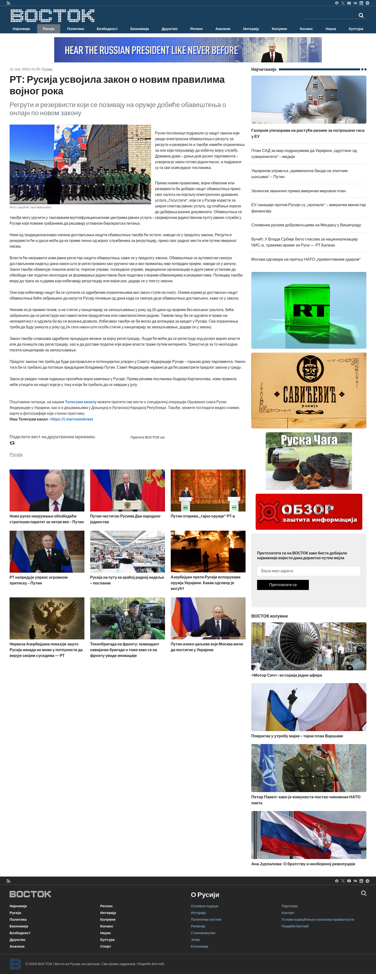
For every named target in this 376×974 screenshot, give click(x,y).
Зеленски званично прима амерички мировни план (298, 191)
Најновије (21, 29)
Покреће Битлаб (295, 926)
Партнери (290, 906)
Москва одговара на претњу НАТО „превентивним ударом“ (306, 259)
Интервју (251, 29)
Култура (356, 29)
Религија (198, 926)
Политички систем (206, 919)
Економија (139, 29)
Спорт (105, 946)
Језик (195, 940)
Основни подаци (204, 906)
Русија (48, 29)
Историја (198, 913)
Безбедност (107, 29)
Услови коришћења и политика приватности (318, 919)
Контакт (288, 913)
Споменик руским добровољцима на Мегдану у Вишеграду (306, 225)
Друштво (169, 29)
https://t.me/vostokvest (72, 419)
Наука (331, 29)
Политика (75, 29)
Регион (196, 29)
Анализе (222, 29)
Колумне (279, 29)
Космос (306, 29)
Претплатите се (283, 585)
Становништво (203, 933)
